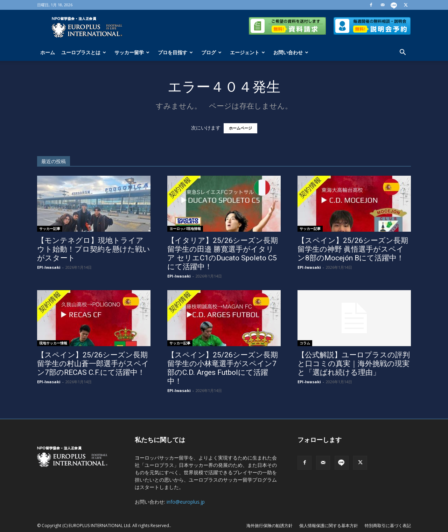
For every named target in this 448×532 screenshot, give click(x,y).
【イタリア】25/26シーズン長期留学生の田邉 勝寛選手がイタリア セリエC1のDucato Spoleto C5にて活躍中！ (222, 253)
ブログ (211, 52)
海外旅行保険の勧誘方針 (269, 525)
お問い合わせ (290, 52)
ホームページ (240, 128)
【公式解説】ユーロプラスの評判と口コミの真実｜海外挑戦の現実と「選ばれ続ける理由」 (354, 364)
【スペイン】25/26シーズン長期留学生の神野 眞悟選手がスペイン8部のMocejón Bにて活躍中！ (353, 249)
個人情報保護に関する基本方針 (328, 525)
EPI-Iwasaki (49, 267)
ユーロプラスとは (83, 52)
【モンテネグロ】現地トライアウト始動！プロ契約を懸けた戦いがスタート (93, 249)
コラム (305, 343)
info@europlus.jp (186, 501)
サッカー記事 (49, 228)
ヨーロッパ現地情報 (185, 228)
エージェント (247, 52)
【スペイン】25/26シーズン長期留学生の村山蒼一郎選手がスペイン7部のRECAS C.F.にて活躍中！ (93, 364)
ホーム (47, 52)
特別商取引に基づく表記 (388, 525)
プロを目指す (175, 52)
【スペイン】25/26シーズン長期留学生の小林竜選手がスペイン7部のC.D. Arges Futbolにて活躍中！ (222, 368)
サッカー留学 (131, 52)
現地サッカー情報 (53, 343)
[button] (402, 53)
